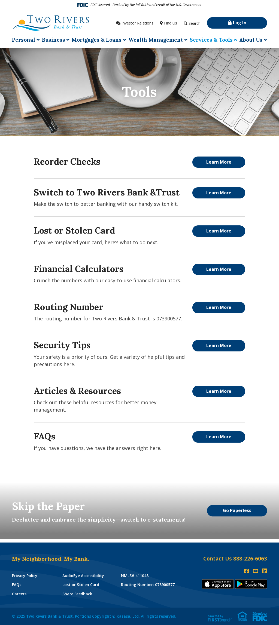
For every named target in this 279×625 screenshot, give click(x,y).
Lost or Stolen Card (80, 584)
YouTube (255, 571)
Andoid (251, 584)
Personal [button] (23, 39)
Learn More (218, 162)
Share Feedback (77, 593)
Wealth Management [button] (155, 39)
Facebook (246, 571)
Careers (19, 593)
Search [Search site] (195, 23)
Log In (239, 23)
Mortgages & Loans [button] (97, 39)
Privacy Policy (24, 575)
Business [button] (53, 39)
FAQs (16, 584)
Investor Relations (137, 23)
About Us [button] (250, 39)
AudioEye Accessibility (83, 575)
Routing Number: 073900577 (148, 584)
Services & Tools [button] (211, 39)
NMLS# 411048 (134, 575)
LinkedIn (264, 571)
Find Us (170, 23)
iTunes (218, 584)
